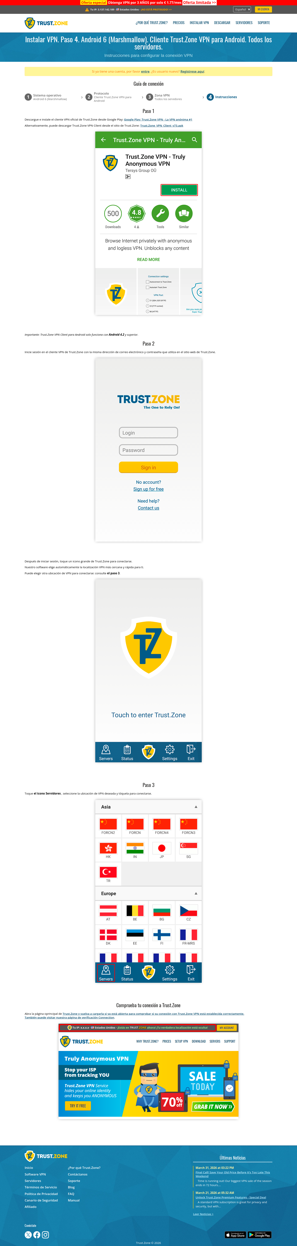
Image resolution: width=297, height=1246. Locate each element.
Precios (178, 23)
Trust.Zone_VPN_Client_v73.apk (161, 125)
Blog (71, 1187)
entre (145, 71)
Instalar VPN (199, 23)
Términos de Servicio (41, 1187)
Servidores (244, 23)
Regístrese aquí (192, 71)
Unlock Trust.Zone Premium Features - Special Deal (231, 1197)
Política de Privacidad (41, 1194)
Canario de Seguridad (41, 1200)
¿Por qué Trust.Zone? (152, 23)
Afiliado (30, 1206)
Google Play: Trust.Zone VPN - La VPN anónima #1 (158, 119)
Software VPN (35, 1174)
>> (199, 2)
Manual (74, 1200)
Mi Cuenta (263, 9)
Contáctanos (78, 1174)
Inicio (29, 1167)
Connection (106, 1017)
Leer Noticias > (203, 1214)
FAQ (71, 1194)
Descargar (222, 23)
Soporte (264, 23)
